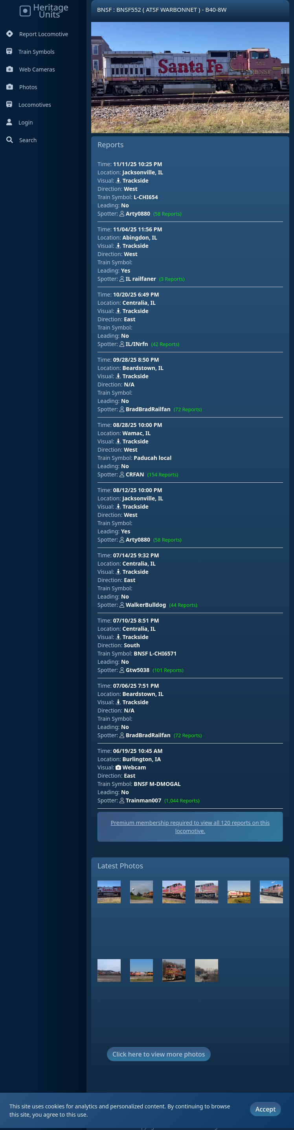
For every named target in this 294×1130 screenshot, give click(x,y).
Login (19, 122)
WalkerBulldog (159, 605)
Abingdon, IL (140, 237)
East (129, 319)
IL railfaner (153, 279)
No (125, 205)
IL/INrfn (150, 344)
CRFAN (150, 475)
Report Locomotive (37, 34)
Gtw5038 (153, 670)
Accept (265, 1109)
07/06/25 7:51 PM (136, 685)
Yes (125, 270)
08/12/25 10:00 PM (137, 490)
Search (21, 140)
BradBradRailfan (162, 409)
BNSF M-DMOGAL (157, 784)
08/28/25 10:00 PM (137, 425)
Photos (21, 87)
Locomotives (28, 104)
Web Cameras (30, 69)
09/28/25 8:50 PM (136, 359)
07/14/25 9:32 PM (136, 555)
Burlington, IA (142, 759)
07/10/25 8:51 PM (136, 620)
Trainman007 (161, 801)
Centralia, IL (139, 302)
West (131, 188)
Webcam (131, 767)
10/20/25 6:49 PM (136, 294)
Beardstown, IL (143, 368)
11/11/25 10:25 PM (137, 164)
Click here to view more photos (158, 1054)
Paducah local (152, 458)
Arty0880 (152, 214)
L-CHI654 (146, 197)
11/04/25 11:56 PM (137, 229)
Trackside (132, 180)
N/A (129, 384)
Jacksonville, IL (143, 172)
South (132, 645)
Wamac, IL (137, 433)
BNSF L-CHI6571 (155, 653)
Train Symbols (30, 51)
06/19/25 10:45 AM (138, 751)
